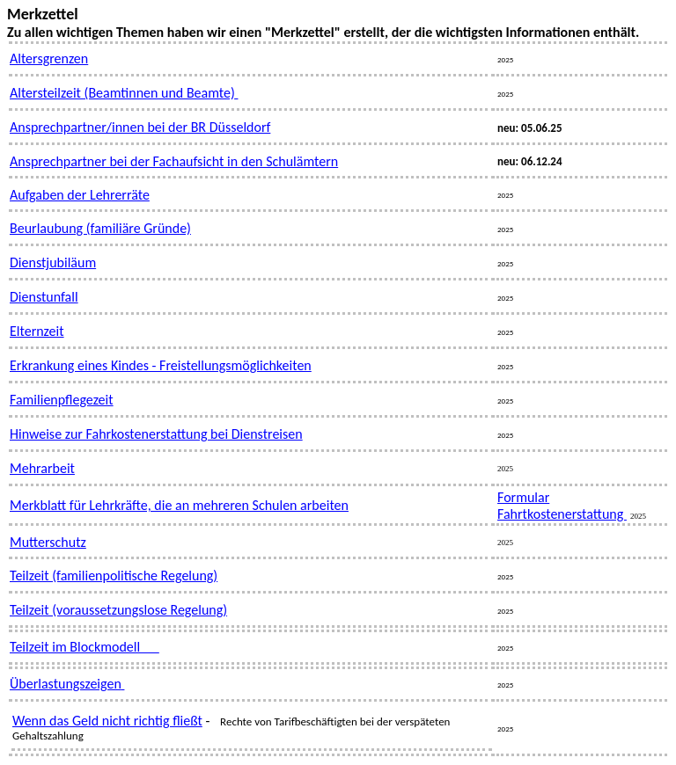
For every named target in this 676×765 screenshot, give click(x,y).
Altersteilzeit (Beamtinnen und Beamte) (124, 92)
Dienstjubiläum (53, 262)
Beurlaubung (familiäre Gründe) (100, 228)
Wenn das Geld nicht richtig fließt (107, 720)
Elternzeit (37, 331)
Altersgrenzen (49, 58)
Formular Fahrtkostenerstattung (562, 505)
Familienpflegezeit (62, 399)
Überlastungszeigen (65, 683)
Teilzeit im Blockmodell (84, 646)
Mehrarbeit (42, 468)
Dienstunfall (44, 296)
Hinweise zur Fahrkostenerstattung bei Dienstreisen (156, 434)
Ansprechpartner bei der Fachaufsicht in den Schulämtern (174, 161)
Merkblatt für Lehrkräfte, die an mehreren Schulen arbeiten (179, 505)
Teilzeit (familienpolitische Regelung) (113, 575)
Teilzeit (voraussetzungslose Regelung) (118, 609)
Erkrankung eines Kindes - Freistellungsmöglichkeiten (161, 365)
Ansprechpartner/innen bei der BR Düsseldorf (140, 127)
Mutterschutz (48, 542)
